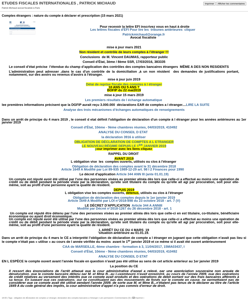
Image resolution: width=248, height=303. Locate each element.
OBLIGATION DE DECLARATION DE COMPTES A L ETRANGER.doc (62, 290)
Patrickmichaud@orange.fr (144, 34)
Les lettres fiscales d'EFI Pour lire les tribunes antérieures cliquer (142, 29)
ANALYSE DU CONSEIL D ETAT (123, 132)
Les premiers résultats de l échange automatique (123, 100)
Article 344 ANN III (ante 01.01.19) (142, 174)
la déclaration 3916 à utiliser (124, 137)
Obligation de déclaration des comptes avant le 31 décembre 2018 (124, 166)
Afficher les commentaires (231, 3)
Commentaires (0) (122, 298)
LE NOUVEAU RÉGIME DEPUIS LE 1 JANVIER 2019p (124, 147)
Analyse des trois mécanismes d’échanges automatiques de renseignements (123, 110)
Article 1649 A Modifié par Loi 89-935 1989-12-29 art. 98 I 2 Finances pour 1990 (124, 169)
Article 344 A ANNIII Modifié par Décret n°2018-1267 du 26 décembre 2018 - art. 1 (124, 207)
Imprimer (209, 3)
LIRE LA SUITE (198, 105)
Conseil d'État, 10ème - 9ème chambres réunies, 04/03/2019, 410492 (124, 127)
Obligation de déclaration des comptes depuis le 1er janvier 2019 (124, 197)
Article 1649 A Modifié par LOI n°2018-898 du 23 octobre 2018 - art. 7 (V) (124, 200)
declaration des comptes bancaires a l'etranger (77, 298)
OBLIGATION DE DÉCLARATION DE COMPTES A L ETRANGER (124, 142)
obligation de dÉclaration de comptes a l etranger (35, 298)
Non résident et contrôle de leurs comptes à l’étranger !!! (124, 52)
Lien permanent (106, 298)
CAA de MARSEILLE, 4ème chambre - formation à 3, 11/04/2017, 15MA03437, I (124, 246)
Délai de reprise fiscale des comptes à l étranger (124, 84)
